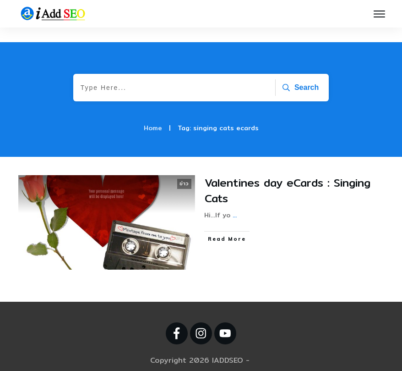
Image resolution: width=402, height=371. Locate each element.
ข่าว (184, 169)
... (235, 200)
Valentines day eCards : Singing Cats (287, 175)
